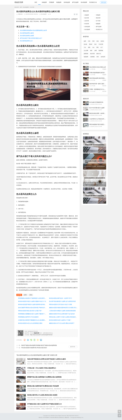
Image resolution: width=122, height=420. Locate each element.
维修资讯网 (18, 2)
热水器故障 (84, 2)
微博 (24, 340)
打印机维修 (52, 417)
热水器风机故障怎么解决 (27, 33)
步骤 (95, 50)
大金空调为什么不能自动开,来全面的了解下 (101, 119)
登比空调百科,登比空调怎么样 (97, 67)
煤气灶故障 (75, 2)
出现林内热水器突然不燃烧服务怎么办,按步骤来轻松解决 (34, 320)
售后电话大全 (93, 2)
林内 (98, 56)
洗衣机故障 (67, 2)
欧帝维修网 (46, 417)
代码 (89, 41)
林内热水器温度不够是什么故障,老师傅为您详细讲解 (32, 304)
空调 (93, 41)
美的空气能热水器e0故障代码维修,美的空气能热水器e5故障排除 (39, 345)
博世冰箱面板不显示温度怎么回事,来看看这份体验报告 (104, 124)
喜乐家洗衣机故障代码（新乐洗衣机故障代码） (94, 184)
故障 (85, 41)
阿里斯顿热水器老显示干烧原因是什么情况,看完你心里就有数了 (35, 298)
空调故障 (51, 2)
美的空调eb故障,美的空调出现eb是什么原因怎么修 (103, 78)
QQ (28, 340)
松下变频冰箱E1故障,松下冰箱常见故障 (93, 202)
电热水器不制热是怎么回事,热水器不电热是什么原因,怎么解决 (46, 359)
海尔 (95, 44)
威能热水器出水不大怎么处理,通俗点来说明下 (61, 323)
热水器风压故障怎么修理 (27, 35)
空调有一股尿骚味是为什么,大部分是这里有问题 (102, 89)
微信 (31, 340)
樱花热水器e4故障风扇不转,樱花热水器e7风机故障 (43, 386)
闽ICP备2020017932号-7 (73, 415)
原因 (89, 47)
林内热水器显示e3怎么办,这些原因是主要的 (30, 323)
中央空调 (101, 44)
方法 (85, 47)
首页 (36, 2)
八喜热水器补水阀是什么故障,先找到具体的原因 (62, 310)
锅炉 (91, 50)
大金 (93, 47)
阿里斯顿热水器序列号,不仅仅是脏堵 (28, 317)
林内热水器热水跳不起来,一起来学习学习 (60, 298)
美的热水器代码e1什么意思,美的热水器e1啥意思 (42, 395)
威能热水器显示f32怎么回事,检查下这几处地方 (62, 314)
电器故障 (86, 56)
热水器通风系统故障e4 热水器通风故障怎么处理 (33, 30)
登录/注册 (103, 2)
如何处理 (103, 56)
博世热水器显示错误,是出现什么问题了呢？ (30, 310)
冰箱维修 (92, 56)
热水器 (85, 44)
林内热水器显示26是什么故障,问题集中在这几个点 (32, 301)
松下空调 (98, 20)
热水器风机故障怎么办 (26, 40)
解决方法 (99, 53)
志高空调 (86, 20)
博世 (97, 47)
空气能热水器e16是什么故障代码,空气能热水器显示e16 (44, 404)
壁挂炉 (90, 44)
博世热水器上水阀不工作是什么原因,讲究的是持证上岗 (64, 317)
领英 (41, 340)
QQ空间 (38, 340)
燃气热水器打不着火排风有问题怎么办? (31, 38)
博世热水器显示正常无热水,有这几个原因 (60, 304)
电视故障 (58, 2)
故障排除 (86, 53)
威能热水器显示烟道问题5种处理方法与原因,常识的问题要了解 (66, 307)
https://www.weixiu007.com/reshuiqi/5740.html (41, 334)
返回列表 (72, 346)
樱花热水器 (57, 417)
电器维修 (101, 50)
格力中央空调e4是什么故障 (96, 107)
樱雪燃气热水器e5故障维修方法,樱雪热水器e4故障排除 (44, 377)
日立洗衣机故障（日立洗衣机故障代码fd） (94, 151)
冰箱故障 (44, 2)
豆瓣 (34, 340)
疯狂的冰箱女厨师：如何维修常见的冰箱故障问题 (103, 113)
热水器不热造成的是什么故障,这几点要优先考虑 (62, 301)
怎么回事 (86, 50)
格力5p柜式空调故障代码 (96, 102)
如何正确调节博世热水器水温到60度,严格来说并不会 (32, 307)
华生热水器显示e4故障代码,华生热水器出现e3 (34, 347)
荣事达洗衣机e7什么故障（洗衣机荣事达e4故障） (94, 167)
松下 (102, 47)
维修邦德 (20, 14)
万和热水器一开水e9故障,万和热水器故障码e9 (41, 368)
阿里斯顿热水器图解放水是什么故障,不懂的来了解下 (32, 314)
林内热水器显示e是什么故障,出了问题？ (60, 320)
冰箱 (97, 41)
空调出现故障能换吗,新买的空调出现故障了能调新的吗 (104, 72)
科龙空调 (86, 23)
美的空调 (98, 18)
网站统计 (41, 417)
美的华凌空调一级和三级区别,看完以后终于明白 (102, 83)
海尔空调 (86, 18)
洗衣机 (102, 41)
